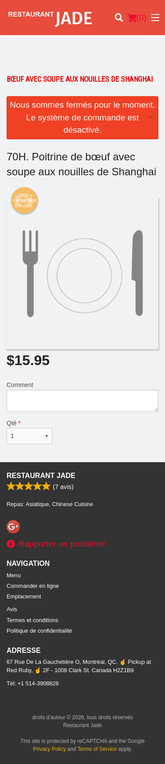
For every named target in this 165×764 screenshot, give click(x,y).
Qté (29, 432)
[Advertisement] (82, 55)
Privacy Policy (49, 749)
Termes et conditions (32, 620)
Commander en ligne (33, 586)
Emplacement (24, 596)
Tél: (33, 683)
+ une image (24, 200)
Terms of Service (97, 749)
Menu (14, 575)
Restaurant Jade (41, 475)
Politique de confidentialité (39, 630)
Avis (12, 609)
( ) (137, 17)
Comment (82, 396)
